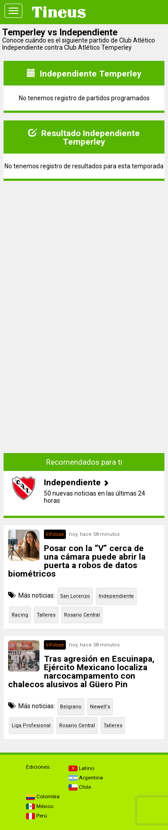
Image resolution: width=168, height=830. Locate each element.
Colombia (43, 796)
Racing (20, 615)
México (39, 806)
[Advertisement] (84, 244)
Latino (81, 768)
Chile (80, 787)
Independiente (116, 596)
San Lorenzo (75, 596)
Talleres (46, 615)
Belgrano (71, 707)
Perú (36, 816)
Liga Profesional (31, 725)
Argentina (86, 777)
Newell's (100, 707)
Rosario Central (82, 615)
